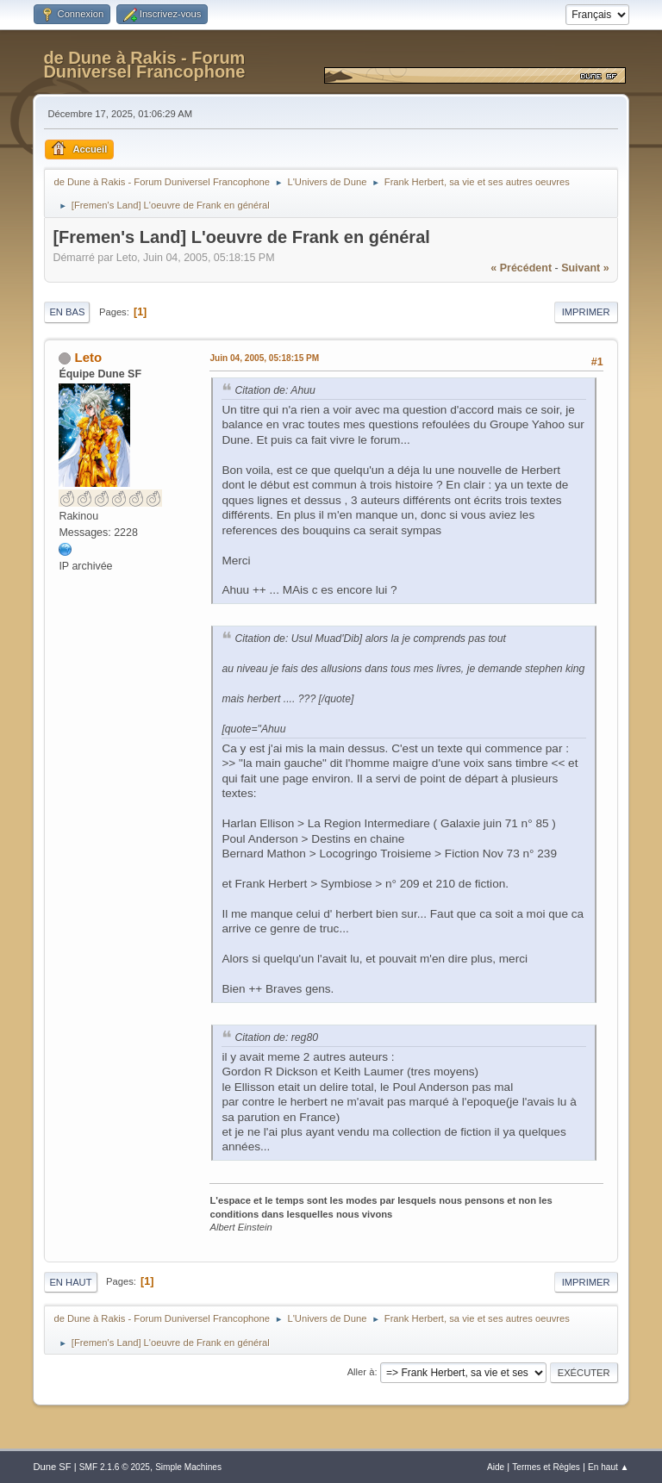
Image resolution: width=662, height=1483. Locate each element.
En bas (66, 312)
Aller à (361, 1372)
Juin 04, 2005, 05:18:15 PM (264, 358)
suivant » (585, 268)
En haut (70, 1282)
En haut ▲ (608, 1467)
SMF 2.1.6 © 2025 (114, 1467)
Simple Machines (188, 1467)
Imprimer (586, 312)
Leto (89, 357)
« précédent (521, 268)
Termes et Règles (546, 1467)
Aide (495, 1467)
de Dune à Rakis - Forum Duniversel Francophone (144, 64)
